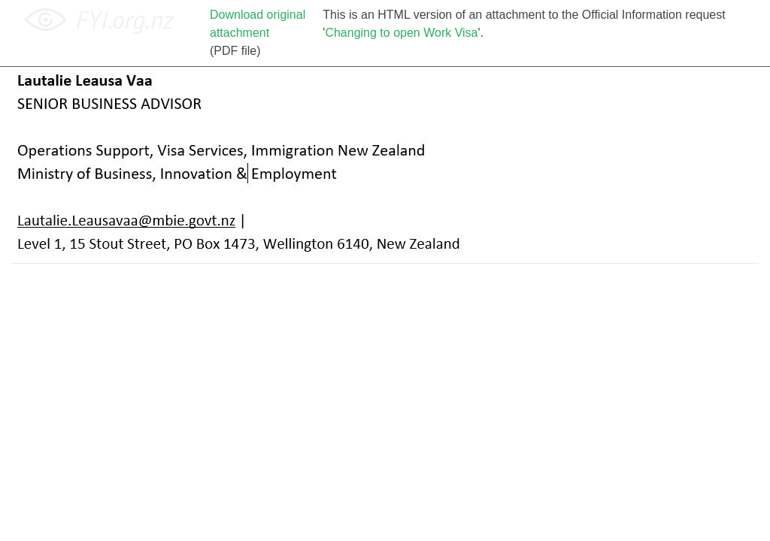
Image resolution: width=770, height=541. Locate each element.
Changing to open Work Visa (401, 32)
